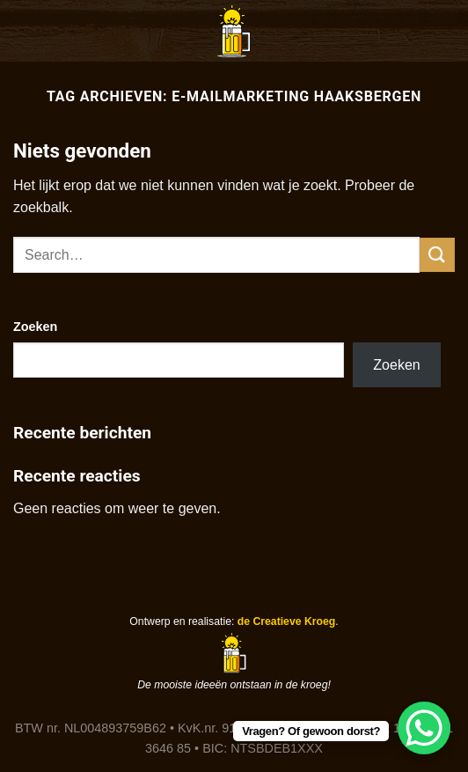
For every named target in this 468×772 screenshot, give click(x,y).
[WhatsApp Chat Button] (424, 728)
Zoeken (35, 327)
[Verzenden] (437, 255)
